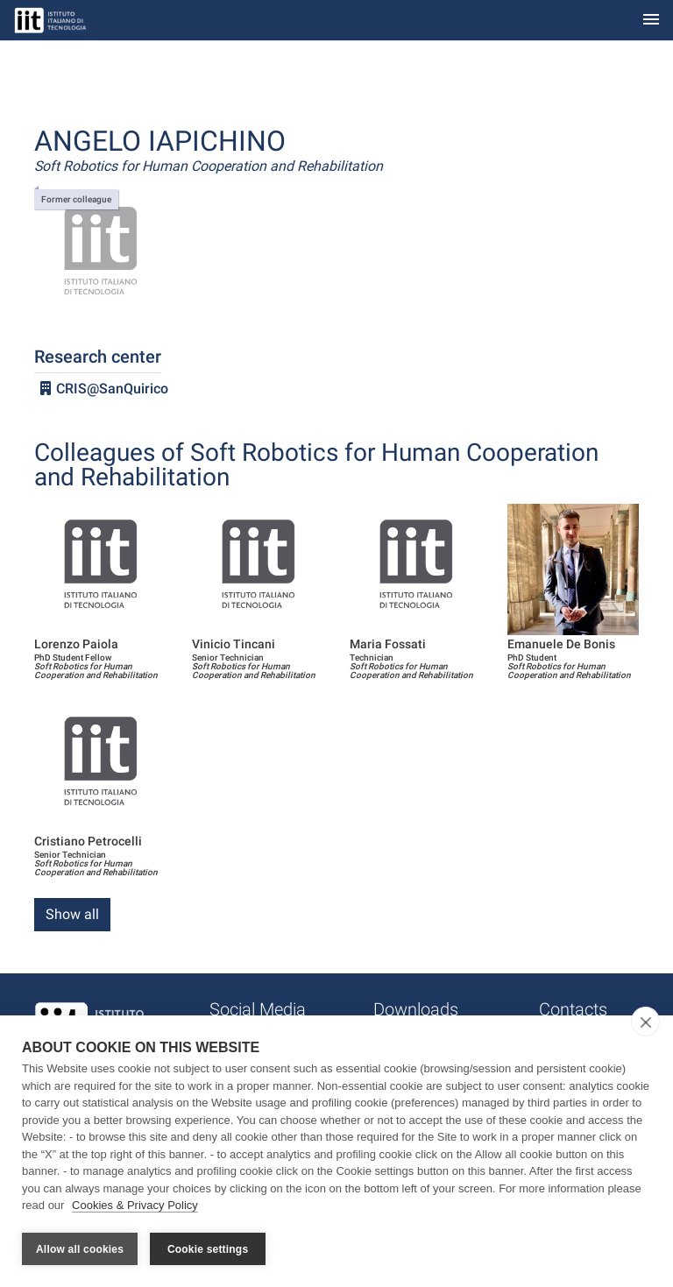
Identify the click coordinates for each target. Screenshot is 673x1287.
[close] (645, 1023)
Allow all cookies (80, 1249)
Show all (72, 914)
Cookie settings (207, 1249)
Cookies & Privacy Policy (135, 1206)
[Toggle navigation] (651, 20)
